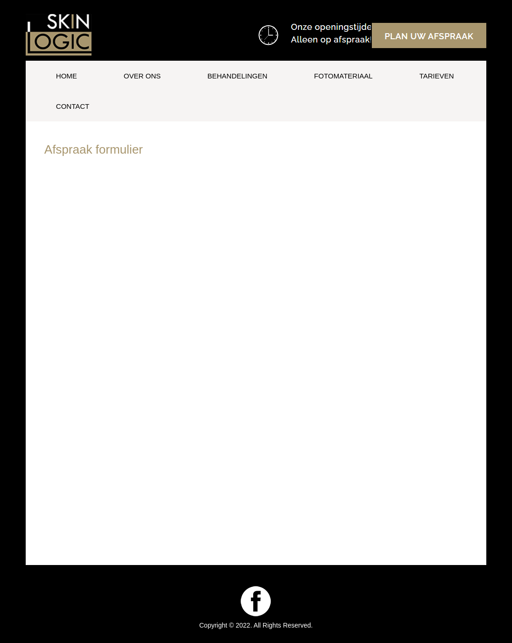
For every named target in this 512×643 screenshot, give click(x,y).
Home (66, 76)
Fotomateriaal (343, 76)
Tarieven (437, 76)
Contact (72, 106)
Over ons (142, 76)
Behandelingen (237, 76)
